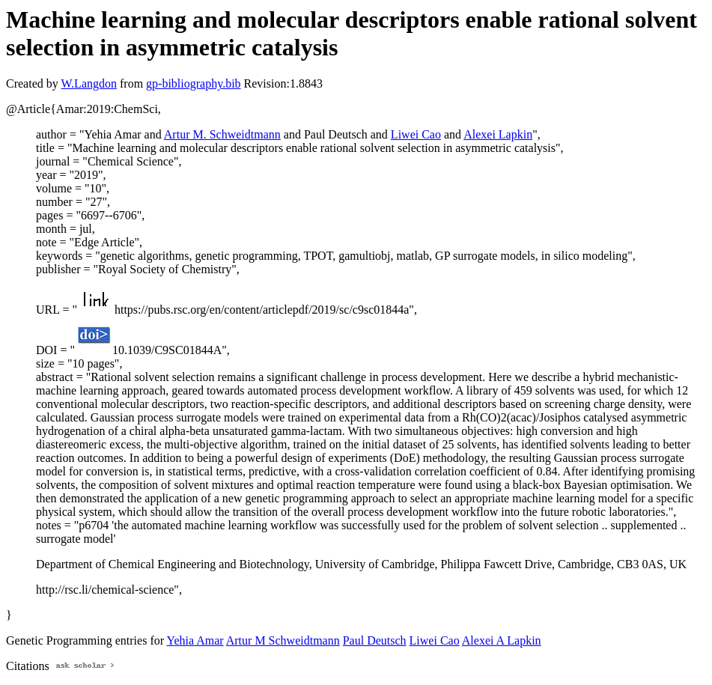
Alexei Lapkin (497, 134)
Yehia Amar (194, 640)
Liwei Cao (416, 134)
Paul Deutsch (375, 640)
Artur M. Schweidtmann (222, 134)
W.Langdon (89, 83)
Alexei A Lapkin (501, 640)
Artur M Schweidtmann (283, 640)
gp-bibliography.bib (193, 83)
